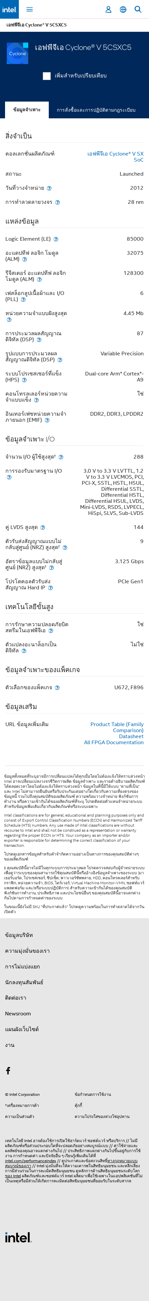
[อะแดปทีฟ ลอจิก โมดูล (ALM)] (24, 259)
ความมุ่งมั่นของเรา (27, 951)
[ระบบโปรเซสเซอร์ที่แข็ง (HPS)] (24, 379)
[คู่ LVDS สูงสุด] (42, 527)
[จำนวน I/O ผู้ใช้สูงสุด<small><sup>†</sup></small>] (61, 457)
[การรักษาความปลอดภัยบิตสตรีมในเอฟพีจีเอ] (50, 630)
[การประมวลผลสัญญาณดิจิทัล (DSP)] (39, 339)
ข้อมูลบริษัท (19, 935)
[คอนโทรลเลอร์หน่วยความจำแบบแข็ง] (36, 400)
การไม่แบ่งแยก (22, 966)
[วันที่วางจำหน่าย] (49, 188)
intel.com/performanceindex (30, 1160)
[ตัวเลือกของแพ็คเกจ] (57, 687)
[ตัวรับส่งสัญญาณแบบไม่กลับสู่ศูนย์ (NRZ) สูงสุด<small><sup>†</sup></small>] (65, 547)
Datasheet (131, 736)
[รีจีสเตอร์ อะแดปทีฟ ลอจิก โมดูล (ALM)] (39, 279)
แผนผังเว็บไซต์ (22, 1029)
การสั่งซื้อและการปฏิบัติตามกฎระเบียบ (96, 110)
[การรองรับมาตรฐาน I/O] (9, 477)
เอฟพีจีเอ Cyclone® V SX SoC (115, 157)
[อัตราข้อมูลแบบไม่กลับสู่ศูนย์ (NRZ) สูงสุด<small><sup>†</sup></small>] (51, 567)
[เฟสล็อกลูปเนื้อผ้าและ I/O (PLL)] (23, 299)
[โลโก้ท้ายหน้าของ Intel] (18, 1237)
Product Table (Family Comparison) (117, 727)
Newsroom (18, 1013)
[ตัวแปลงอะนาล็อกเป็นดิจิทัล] (24, 650)
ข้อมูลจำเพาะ (27, 110)
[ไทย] (123, 9)
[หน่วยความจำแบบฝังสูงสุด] (9, 319)
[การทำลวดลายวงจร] (57, 202)
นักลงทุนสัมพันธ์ (24, 982)
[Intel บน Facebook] (8, 1072)
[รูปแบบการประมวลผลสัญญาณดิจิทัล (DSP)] (60, 359)
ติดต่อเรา (15, 998)
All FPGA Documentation (114, 742)
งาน (9, 1045)
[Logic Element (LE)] (56, 239)
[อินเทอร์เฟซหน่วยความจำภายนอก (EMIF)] (47, 420)
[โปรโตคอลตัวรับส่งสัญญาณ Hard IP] (50, 587)
